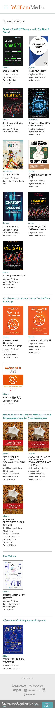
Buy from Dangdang (9, 80)
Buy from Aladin (33, 349)
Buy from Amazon (34, 80)
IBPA (17, 690)
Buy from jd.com (8, 83)
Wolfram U (31, 690)
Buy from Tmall (8, 542)
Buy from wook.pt (34, 135)
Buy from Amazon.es (10, 357)
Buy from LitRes (8, 287)
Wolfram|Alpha (36, 686)
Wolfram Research (19, 685)
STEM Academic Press (43, 690)
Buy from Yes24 (33, 352)
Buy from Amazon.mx (10, 355)
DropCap (29, 694)
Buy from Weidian (9, 404)
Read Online (7, 352)
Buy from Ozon (8, 285)
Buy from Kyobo (33, 186)
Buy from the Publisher (10, 77)
